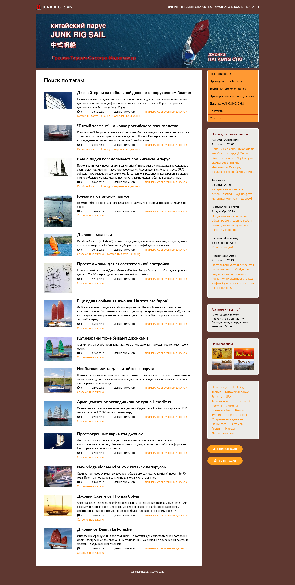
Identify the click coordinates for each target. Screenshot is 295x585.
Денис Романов (223, 433)
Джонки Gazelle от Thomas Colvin (109, 499)
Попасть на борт (237, 414)
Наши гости (220, 424)
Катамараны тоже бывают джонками (114, 341)
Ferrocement (241, 401)
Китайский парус (87, 119)
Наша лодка (220, 387)
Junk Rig (238, 387)
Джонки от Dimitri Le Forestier (106, 533)
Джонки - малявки (95, 238)
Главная (172, 7)
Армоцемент (221, 401)
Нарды (230, 428)
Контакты (252, 7)
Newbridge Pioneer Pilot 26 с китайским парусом (124, 470)
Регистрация (225, 460)
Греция (216, 428)
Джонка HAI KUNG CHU (229, 7)
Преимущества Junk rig (196, 7)
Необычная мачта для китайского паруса (117, 372)
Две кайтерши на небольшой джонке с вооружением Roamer (130, 94)
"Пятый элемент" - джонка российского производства (130, 129)
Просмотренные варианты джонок (111, 437)
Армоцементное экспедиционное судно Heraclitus (127, 405)
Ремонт (217, 405)
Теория (216, 391)
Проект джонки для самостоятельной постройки (125, 267)
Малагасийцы (221, 410)
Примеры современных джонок (166, 115)
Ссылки (215, 118)
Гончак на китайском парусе (104, 199)
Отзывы (237, 424)
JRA (228, 396)
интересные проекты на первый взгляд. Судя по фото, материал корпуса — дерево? (232, 193)
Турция (217, 414)
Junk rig (105, 119)
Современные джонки (126, 119)
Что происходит (221, 73)
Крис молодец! (222, 247)
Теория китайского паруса (228, 88)
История (232, 405)
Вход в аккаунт (225, 449)
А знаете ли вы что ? (226, 309)
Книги (239, 410)
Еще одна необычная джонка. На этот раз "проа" (125, 304)
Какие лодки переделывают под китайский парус (126, 162)
